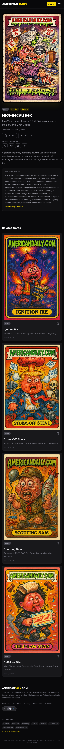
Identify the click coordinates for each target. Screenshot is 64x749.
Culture (25, 109)
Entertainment (21, 728)
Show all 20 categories (11, 731)
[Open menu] (59, 4)
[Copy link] (24, 145)
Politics (14, 109)
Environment (8, 728)
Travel (35, 724)
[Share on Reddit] (18, 145)
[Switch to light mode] (9, 708)
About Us (17, 703)
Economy (25, 724)
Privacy (27, 703)
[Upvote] (20, 135)
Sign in (51, 4)
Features (6, 703)
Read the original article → (15, 207)
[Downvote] (30, 135)
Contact (48, 703)
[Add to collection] (57, 323)
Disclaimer (37, 703)
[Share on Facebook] (11, 145)
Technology (54, 724)
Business (15, 724)
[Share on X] (5, 145)
